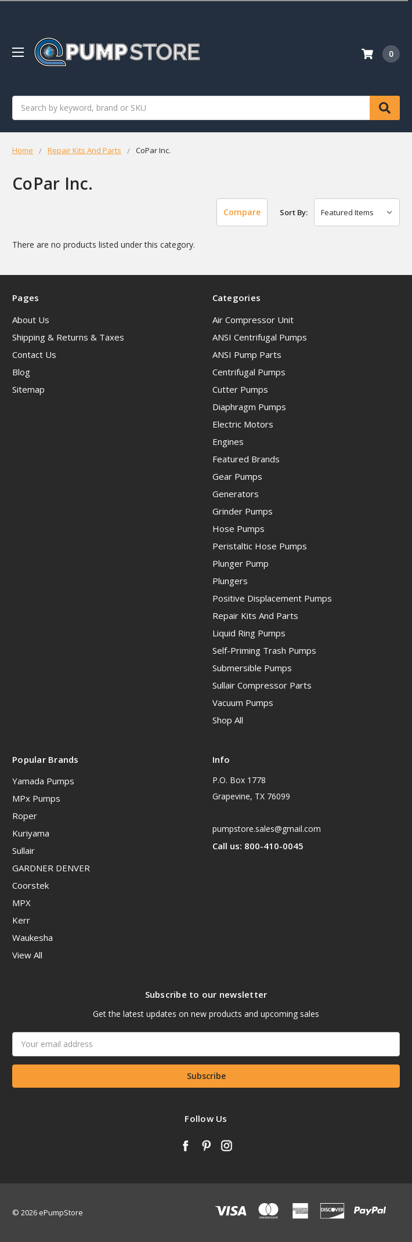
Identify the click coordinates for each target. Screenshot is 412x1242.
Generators (235, 493)
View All (27, 955)
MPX (21, 902)
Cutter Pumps (240, 389)
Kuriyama (30, 833)
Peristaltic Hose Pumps (259, 546)
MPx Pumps (36, 798)
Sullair (23, 850)
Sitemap (28, 389)
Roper (24, 815)
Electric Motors (242, 424)
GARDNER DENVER (51, 868)
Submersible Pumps (252, 667)
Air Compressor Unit (253, 319)
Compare (242, 212)
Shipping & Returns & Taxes (68, 337)
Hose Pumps (238, 528)
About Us (30, 319)
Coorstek (30, 885)
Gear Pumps (237, 476)
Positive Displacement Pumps (272, 598)
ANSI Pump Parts (246, 354)
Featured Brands (246, 459)
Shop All (227, 720)
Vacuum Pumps (242, 702)
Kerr (21, 920)
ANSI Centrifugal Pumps (259, 337)
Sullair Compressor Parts (262, 685)
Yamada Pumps (43, 781)
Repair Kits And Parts (255, 615)
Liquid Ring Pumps (248, 633)
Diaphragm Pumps (249, 406)
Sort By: (294, 212)
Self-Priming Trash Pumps (264, 650)
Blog (21, 372)
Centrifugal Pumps (248, 372)
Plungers (230, 580)
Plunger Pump (240, 563)
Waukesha (32, 937)
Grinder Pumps (242, 511)
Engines (228, 441)
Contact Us (34, 354)
